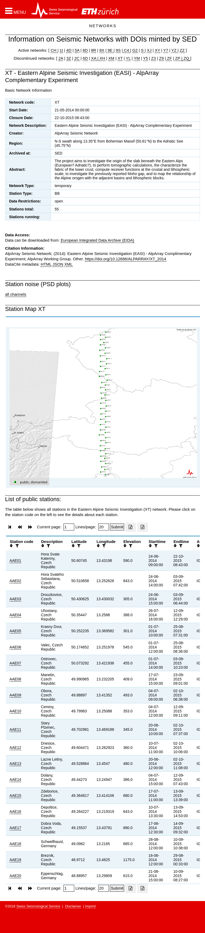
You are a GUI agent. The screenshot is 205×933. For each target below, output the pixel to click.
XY (157, 50)
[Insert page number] (69, 527)
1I (61, 50)
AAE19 (15, 860)
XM (111, 58)
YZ (174, 50)
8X (101, 50)
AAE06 (15, 647)
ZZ (182, 50)
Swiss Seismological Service (38, 906)
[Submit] (117, 527)
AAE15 (15, 795)
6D (85, 58)
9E (110, 50)
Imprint (90, 906)
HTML (46, 264)
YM (137, 58)
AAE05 (15, 631)
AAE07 (15, 663)
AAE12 (15, 747)
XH (101, 58)
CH (54, 50)
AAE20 (15, 876)
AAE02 (15, 581)
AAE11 (15, 729)
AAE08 (15, 679)
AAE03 (15, 599)
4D (68, 50)
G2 (135, 50)
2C (76, 58)
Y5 (145, 58)
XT (120, 58)
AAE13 (15, 763)
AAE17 (15, 828)
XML (68, 264)
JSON (58, 264)
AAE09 (15, 695)
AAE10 (15, 711)
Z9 (161, 58)
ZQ (185, 58)
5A (77, 50)
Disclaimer (73, 906)
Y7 (165, 50)
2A (60, 58)
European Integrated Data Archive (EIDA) (97, 240)
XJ (149, 50)
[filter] (16, 545)
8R (93, 50)
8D (85, 50)
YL (128, 58)
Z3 (153, 58)
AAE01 (15, 560)
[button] (15, 11)
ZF (169, 58)
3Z (68, 58)
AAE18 (15, 844)
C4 (126, 50)
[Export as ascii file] (142, 527)
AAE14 (15, 779)
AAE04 (15, 615)
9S (118, 50)
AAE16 (15, 811)
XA (94, 58)
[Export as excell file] (130, 527)
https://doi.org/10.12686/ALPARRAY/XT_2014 (125, 259)
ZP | (178, 58)
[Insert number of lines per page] (103, 527)
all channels (15, 294)
